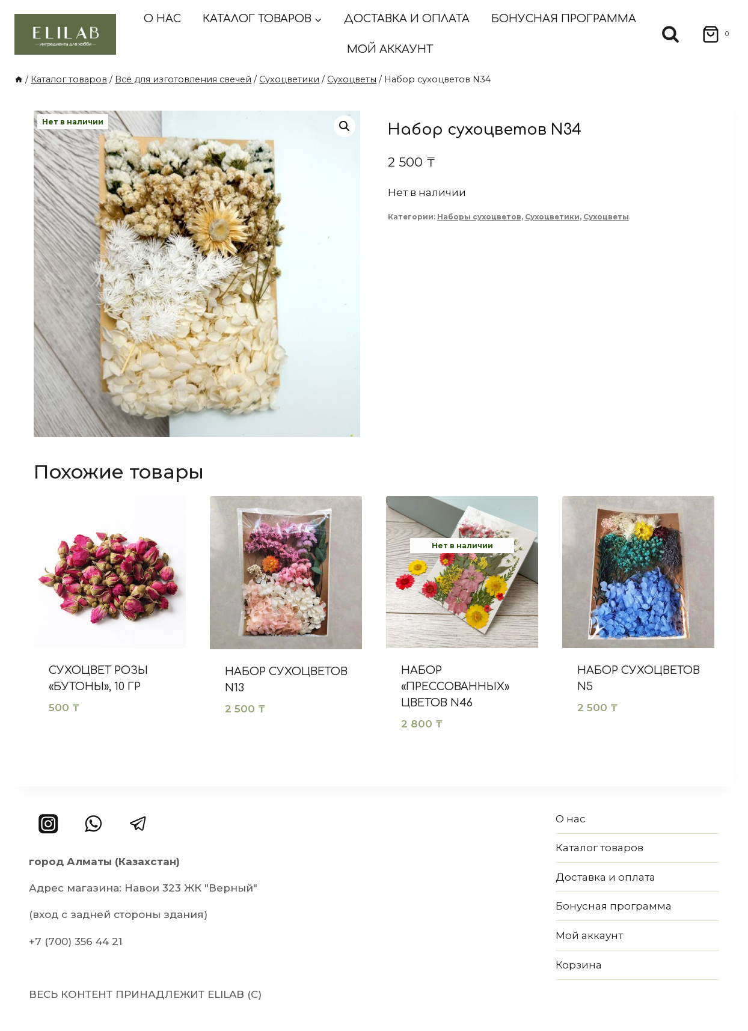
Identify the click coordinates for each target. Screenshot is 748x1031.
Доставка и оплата (407, 19)
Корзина (579, 965)
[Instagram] (48, 823)
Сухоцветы (606, 216)
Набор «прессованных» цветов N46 (455, 686)
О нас (162, 19)
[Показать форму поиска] (670, 34)
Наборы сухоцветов (479, 216)
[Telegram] (138, 823)
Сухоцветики (552, 216)
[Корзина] (712, 34)
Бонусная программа (563, 19)
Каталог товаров (599, 848)
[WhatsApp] (93, 823)
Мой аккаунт (390, 49)
